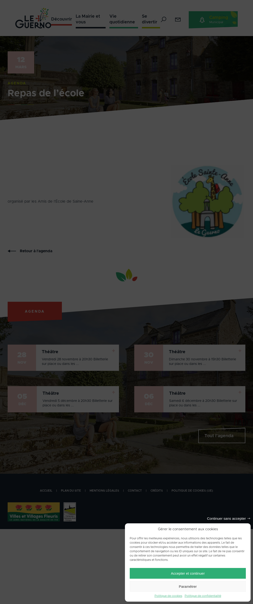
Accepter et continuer (188, 573)
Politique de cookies (168, 595)
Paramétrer (188, 586)
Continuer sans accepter (226, 518)
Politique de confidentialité (203, 595)
